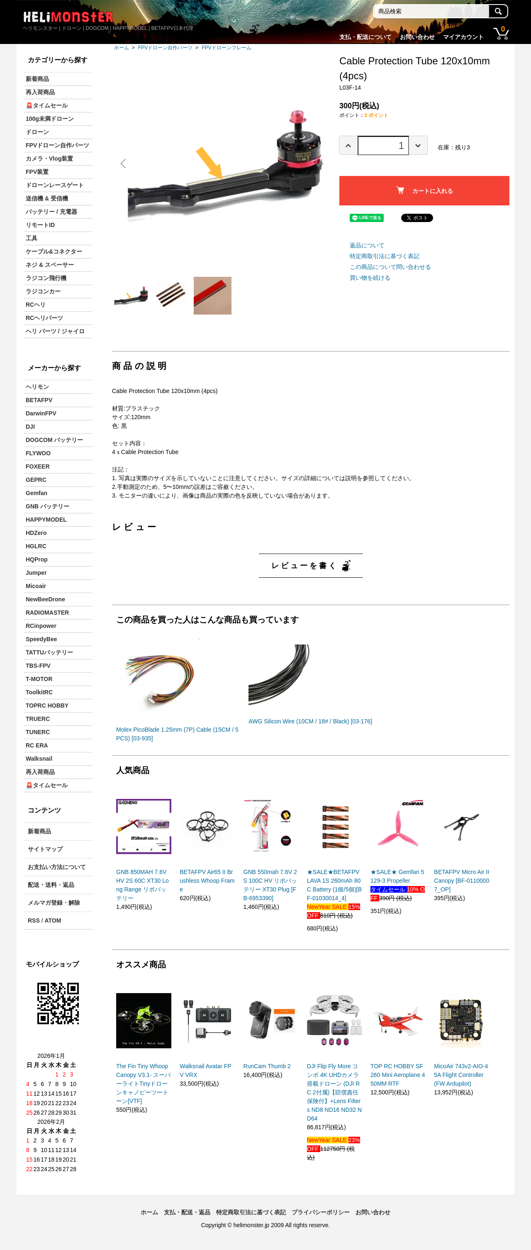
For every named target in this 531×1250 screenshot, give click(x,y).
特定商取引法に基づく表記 (384, 256)
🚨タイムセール (47, 105)
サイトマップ (45, 849)
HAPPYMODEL (46, 519)
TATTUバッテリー (49, 652)
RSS (34, 920)
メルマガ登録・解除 (54, 902)
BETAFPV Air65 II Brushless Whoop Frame (207, 884)
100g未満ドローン (50, 118)
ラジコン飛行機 (46, 278)
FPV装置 (37, 171)
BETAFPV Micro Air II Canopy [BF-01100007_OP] (461, 884)
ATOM (52, 920)
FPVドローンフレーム (226, 48)
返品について (367, 245)
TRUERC (38, 718)
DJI (30, 426)
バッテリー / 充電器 (51, 211)
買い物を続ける (370, 277)
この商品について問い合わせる (390, 267)
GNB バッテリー (47, 506)
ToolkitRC (39, 692)
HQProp (37, 559)
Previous (124, 163)
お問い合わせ (417, 37)
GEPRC (36, 479)
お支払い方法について (57, 867)
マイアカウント (463, 37)
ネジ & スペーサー (50, 264)
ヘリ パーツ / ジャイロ (55, 331)
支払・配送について (365, 37)
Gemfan (36, 493)
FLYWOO (38, 453)
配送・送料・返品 (51, 884)
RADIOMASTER (47, 612)
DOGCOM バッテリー (54, 440)
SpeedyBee (41, 639)
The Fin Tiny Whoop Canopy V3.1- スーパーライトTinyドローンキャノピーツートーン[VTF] (143, 1087)
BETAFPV (39, 400)
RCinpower (41, 626)
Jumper (36, 572)
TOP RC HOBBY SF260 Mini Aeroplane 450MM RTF (397, 1078)
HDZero (36, 533)
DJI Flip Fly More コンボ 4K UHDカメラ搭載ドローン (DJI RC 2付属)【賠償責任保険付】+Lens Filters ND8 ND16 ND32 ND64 (334, 1095)
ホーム (121, 48)
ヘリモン (37, 386)
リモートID (40, 225)
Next (319, 163)
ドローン (37, 132)
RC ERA (37, 745)
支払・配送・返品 (187, 1212)
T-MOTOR (39, 679)
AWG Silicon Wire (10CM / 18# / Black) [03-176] (310, 724)
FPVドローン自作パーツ (165, 48)
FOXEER (38, 466)
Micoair (36, 586)
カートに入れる (424, 190)
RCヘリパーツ (44, 318)
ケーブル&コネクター (54, 251)
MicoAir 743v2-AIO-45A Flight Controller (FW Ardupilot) (461, 1078)
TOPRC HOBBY (47, 705)
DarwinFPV (41, 413)
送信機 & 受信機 (47, 198)
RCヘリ (36, 304)
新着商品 (37, 79)
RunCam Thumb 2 (267, 1069)
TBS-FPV (38, 665)
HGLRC (36, 546)
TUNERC (38, 732)
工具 (31, 238)
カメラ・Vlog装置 (49, 158)
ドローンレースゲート (55, 185)
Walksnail (39, 758)
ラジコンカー (43, 291)
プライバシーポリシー (321, 1212)
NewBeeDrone (45, 599)
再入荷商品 (40, 92)
